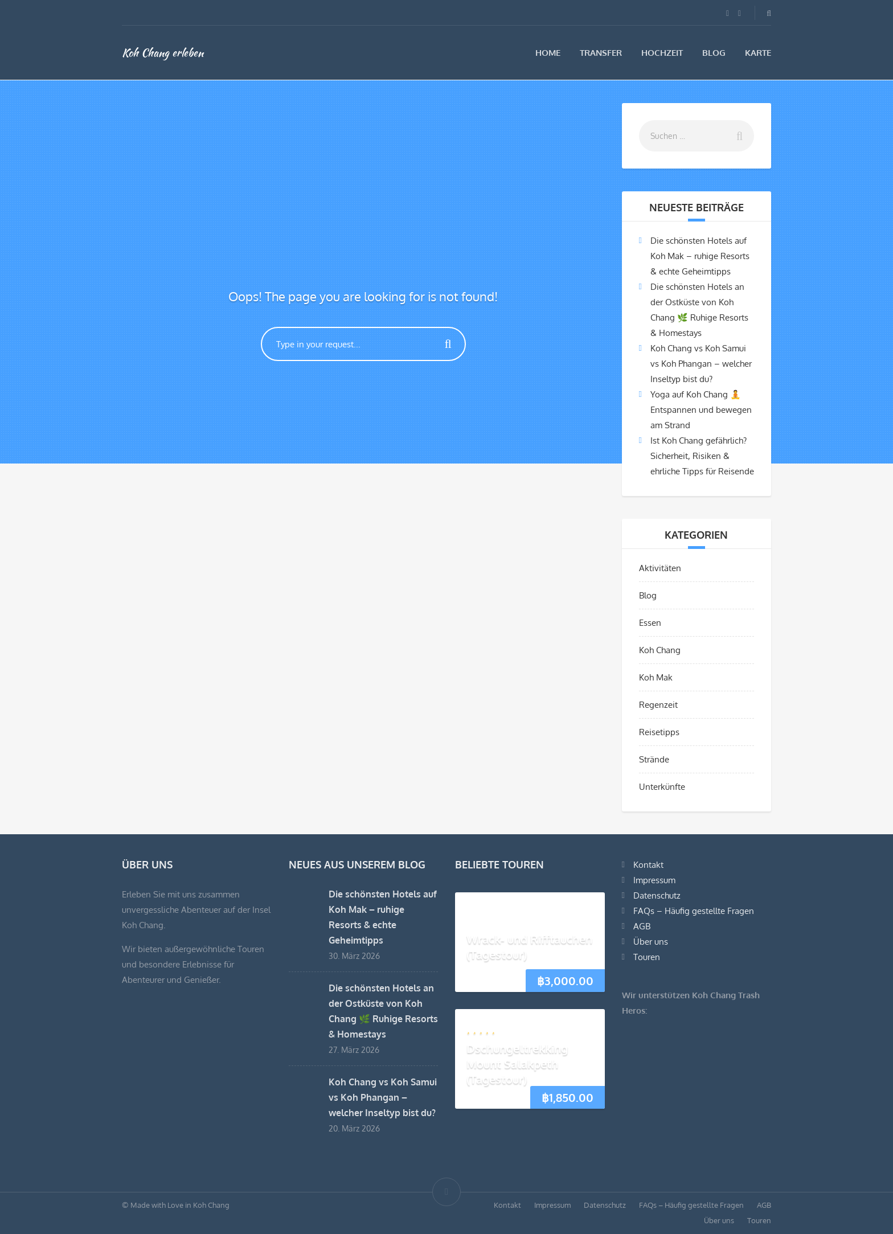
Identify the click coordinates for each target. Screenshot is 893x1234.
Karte (758, 52)
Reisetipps (659, 732)
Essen (650, 622)
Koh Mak (656, 677)
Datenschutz (657, 895)
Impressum (654, 880)
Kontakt (648, 864)
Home (547, 52)
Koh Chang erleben (162, 52)
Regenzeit (658, 704)
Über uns (650, 941)
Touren (646, 957)
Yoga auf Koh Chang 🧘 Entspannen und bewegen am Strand (701, 410)
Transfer (601, 52)
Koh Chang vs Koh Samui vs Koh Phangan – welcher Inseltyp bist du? (701, 363)
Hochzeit (662, 52)
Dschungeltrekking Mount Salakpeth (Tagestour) (517, 1064)
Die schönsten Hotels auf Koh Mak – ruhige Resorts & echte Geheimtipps (699, 256)
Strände (654, 759)
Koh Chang (660, 650)
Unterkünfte (662, 786)
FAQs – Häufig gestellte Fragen (693, 910)
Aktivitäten (660, 568)
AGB (641, 926)
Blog (714, 52)
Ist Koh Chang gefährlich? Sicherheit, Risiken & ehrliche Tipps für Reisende (702, 456)
